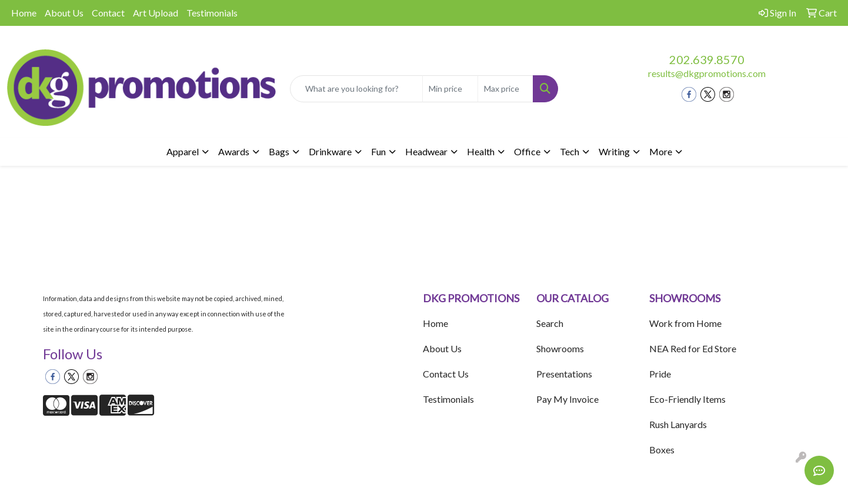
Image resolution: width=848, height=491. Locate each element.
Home (23, 12)
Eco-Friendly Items (687, 399)
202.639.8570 (706, 59)
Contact (108, 12)
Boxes (662, 449)
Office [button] (527, 151)
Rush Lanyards (678, 424)
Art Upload (155, 12)
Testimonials (212, 12)
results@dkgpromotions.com (707, 73)
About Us (64, 12)
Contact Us (446, 373)
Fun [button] (378, 151)
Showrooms (560, 348)
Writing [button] (614, 151)
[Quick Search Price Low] (450, 88)
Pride (660, 373)
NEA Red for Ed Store (692, 348)
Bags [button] (279, 151)
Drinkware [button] (330, 151)
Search (549, 323)
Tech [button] (569, 151)
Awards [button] (233, 151)
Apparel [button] (182, 151)
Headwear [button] (426, 151)
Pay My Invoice (567, 399)
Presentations (564, 373)
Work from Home (685, 323)
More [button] (660, 151)
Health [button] (481, 151)
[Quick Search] (356, 88)
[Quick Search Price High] (505, 88)
